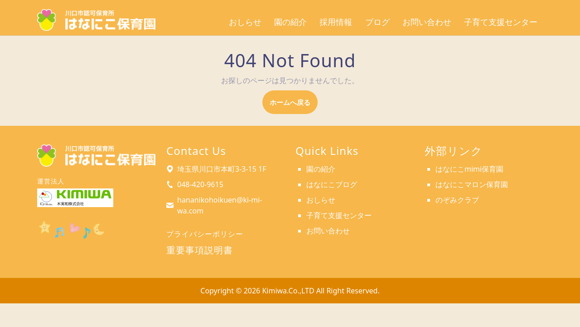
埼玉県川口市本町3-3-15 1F (221, 169)
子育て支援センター (500, 22)
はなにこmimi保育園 (469, 169)
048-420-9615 (200, 184)
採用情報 (335, 22)
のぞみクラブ (457, 200)
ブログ (377, 22)
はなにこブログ (331, 184)
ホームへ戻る (294, 105)
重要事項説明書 (199, 250)
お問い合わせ (426, 22)
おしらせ (245, 22)
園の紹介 (290, 22)
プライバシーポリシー (204, 234)
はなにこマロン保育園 (471, 184)
